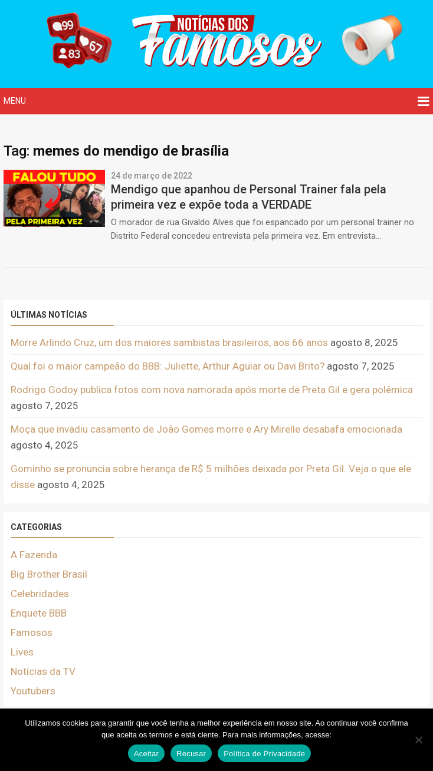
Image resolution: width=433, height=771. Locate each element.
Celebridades (40, 593)
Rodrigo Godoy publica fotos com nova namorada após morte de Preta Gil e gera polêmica (212, 390)
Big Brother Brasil (49, 574)
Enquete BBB (39, 613)
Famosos (32, 632)
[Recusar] (418, 740)
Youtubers (33, 691)
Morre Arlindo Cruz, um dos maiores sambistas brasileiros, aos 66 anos (169, 342)
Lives (22, 652)
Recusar (191, 753)
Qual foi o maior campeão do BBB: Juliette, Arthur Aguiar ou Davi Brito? (167, 366)
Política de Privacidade (264, 753)
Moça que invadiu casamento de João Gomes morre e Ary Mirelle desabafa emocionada (206, 429)
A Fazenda (34, 555)
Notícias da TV (43, 671)
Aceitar (146, 753)
